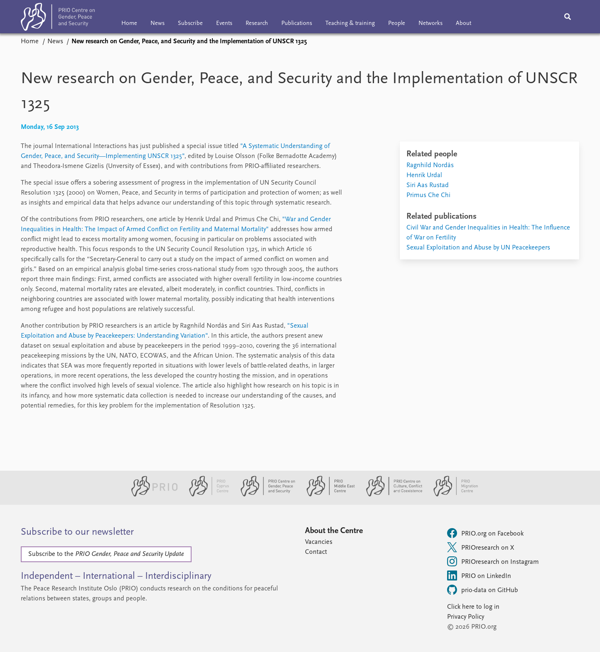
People (396, 23)
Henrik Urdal (424, 175)
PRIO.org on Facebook (485, 533)
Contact (316, 552)
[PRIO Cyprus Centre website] (205, 494)
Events (224, 23)
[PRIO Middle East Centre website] (327, 494)
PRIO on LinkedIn (479, 575)
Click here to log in (473, 607)
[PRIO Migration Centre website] (451, 494)
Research (257, 23)
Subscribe (190, 23)
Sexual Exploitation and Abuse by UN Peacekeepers (478, 247)
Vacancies (318, 542)
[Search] (567, 16)
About (463, 23)
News (157, 23)
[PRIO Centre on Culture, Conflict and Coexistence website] (391, 494)
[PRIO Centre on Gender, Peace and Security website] (264, 494)
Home (129, 23)
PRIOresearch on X (480, 547)
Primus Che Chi (428, 195)
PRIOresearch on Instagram (493, 561)
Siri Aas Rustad (427, 185)
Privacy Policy (465, 617)
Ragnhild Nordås (430, 165)
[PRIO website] (151, 494)
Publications (296, 23)
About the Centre (334, 531)
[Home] (58, 18)
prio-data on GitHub (482, 590)
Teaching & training (350, 23)
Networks (430, 23)
